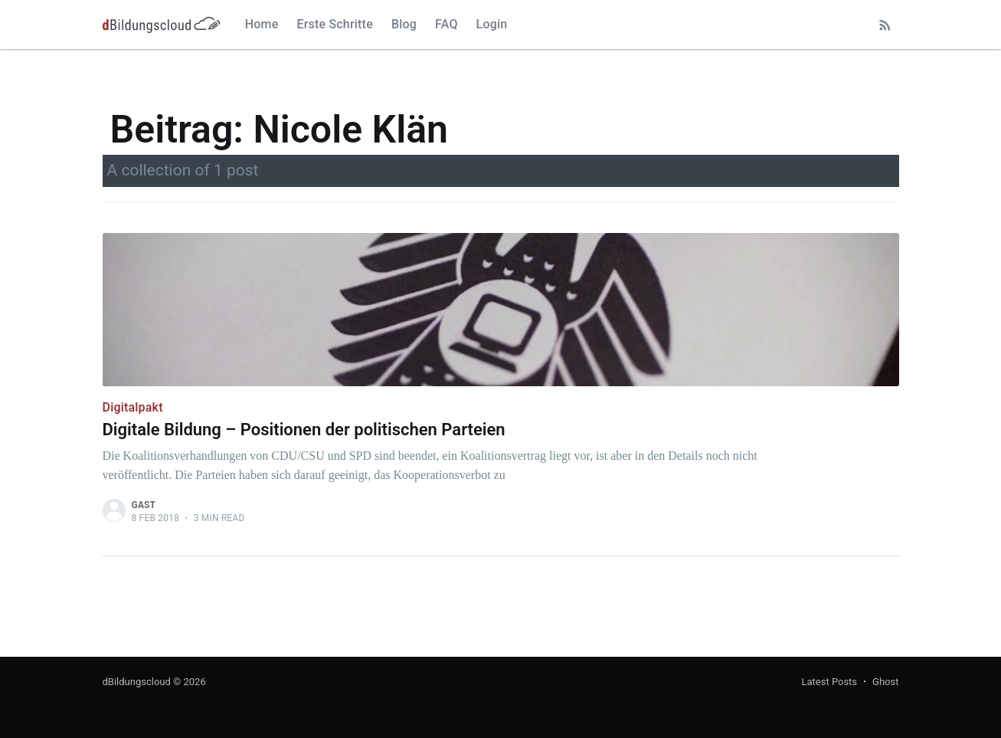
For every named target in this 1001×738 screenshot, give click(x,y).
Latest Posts (829, 681)
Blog (404, 24)
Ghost (885, 681)
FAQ (446, 24)
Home (262, 24)
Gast (144, 505)
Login (492, 24)
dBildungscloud (137, 681)
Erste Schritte (334, 24)
